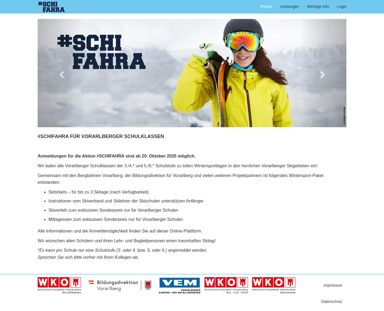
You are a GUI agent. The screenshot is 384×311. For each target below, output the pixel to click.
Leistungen (289, 6)
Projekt (266, 6)
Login (341, 6)
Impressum (333, 285)
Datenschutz (331, 301)
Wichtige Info (318, 6)
